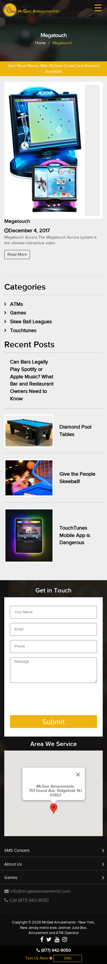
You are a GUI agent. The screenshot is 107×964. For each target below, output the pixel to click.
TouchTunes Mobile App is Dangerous (74, 535)
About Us (13, 864)
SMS (68, 958)
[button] (53, 808)
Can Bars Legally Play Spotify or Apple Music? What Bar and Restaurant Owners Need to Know (31, 380)
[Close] (78, 774)
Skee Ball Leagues (31, 322)
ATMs (16, 304)
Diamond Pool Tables (75, 430)
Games (18, 313)
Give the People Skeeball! (77, 478)
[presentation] (53, 700)
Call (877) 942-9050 (26, 900)
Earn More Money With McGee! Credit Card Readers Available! (54, 69)
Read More (17, 254)
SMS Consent (16, 850)
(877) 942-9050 (54, 950)
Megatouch (17, 221)
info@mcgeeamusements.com (37, 891)
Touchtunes (23, 331)
